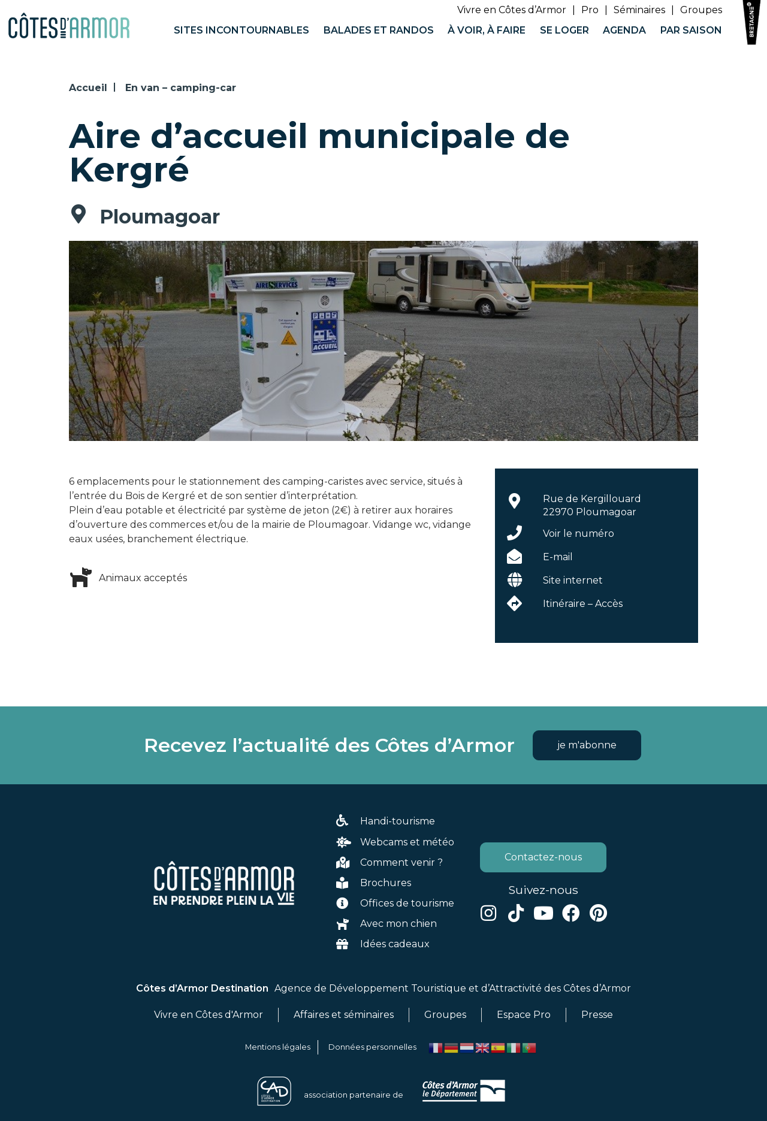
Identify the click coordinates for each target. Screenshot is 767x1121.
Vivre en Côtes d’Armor (511, 10)
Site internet (573, 580)
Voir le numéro (578, 533)
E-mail (558, 557)
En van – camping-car (180, 87)
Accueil (88, 87)
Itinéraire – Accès (583, 603)
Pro (590, 10)
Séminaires (639, 10)
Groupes (701, 10)
